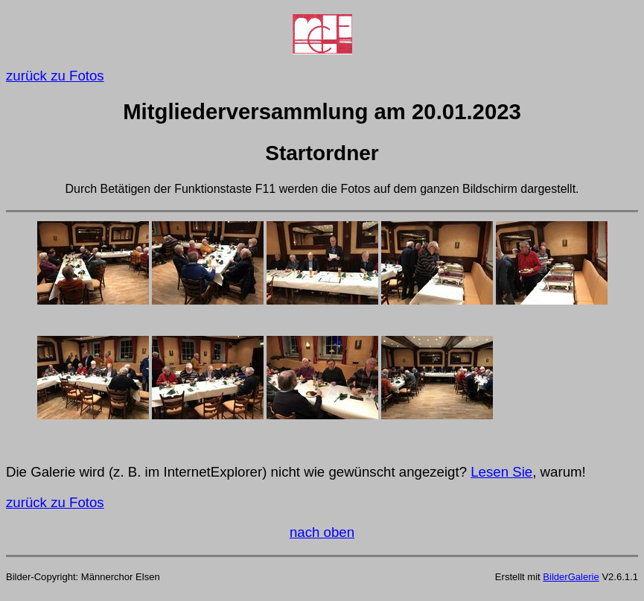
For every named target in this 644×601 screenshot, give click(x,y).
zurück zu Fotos (55, 75)
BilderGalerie (571, 576)
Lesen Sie (501, 472)
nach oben (322, 532)
